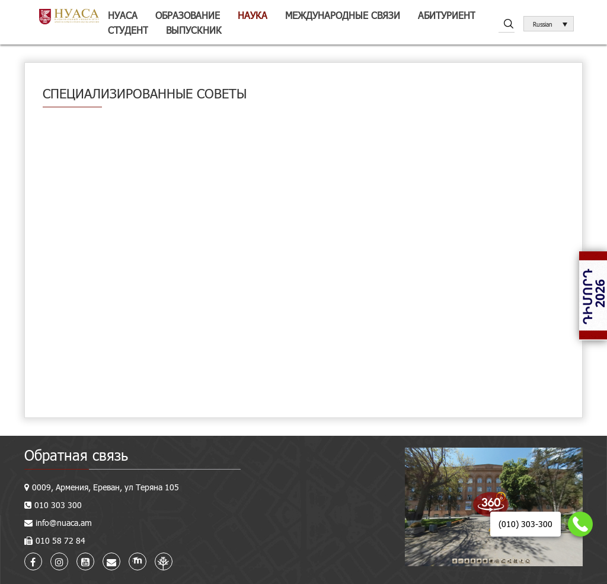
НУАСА (123, 15)
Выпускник (194, 30)
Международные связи (342, 15)
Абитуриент (446, 15)
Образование (187, 15)
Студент (128, 30)
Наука (252, 15)
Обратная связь (76, 455)
